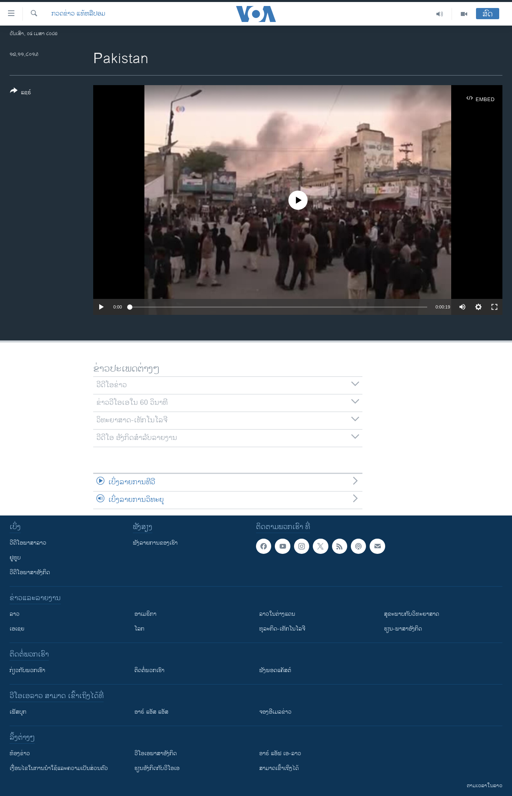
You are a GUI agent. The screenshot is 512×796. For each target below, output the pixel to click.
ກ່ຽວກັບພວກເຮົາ (27, 670)
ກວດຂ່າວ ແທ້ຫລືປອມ (78, 14)
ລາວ (15, 614)
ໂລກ (139, 629)
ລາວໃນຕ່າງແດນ (277, 614)
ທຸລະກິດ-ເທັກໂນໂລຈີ (282, 629)
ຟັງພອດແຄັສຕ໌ (275, 670)
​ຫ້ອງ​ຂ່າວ (20, 753)
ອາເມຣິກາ (145, 614)
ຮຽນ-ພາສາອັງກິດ (403, 629)
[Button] (20, 93)
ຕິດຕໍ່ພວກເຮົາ (149, 670)
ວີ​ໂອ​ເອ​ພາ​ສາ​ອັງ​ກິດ (155, 753)
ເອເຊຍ (17, 629)
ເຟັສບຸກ (18, 712)
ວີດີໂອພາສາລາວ (28, 543)
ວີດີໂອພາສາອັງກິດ (30, 572)
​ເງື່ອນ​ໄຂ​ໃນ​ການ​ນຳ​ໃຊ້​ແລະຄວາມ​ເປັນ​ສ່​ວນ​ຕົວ (59, 768)
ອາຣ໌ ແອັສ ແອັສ (151, 712)
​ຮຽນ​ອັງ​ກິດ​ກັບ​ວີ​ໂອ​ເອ (157, 768)
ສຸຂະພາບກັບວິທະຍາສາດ (411, 614)
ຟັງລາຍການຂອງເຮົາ (155, 543)
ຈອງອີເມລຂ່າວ (275, 712)
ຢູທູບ (15, 557)
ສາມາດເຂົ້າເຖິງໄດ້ (279, 768)
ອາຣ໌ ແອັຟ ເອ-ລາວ (280, 753)
